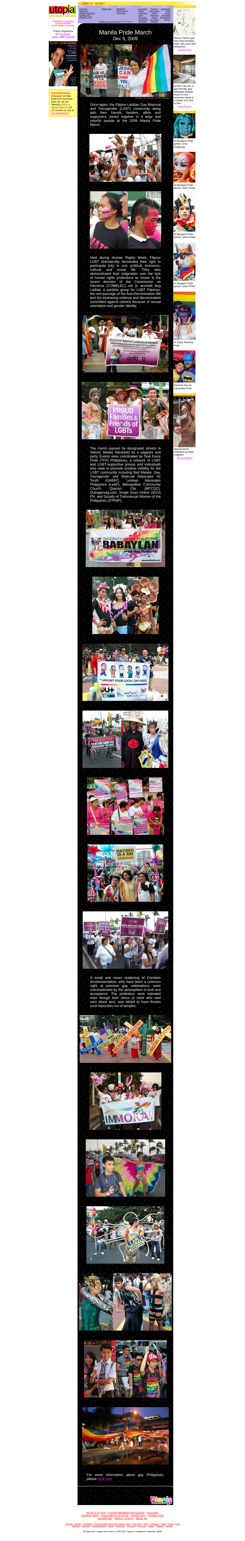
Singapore (143, 19)
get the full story (185, 50)
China (141, 11)
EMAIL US (106, 9)
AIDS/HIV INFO (90, 1515)
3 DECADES (68, 21)
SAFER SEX (85, 15)
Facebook (64, 34)
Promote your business (110, 22)
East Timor (154, 11)
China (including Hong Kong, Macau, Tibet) (112, 1524)
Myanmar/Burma (99, 1526)
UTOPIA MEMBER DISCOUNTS (126, 1512)
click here (105, 1479)
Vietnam (154, 22)
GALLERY (121, 13)
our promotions (59, 113)
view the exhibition (185, 458)
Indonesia (143, 13)
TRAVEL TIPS (85, 17)
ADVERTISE (105, 1518)
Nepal (154, 17)
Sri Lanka (154, 19)
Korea (167, 13)
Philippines (165, 17)
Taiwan (167, 19)
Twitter (55, 36)
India (168, 11)
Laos (140, 15)
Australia (142, 9)
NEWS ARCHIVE (87, 13)
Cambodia (165, 9)
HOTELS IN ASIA (95, 1512)
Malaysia (154, 15)
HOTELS (83, 9)
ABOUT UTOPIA (123, 1518)
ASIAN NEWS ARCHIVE (114, 1515)
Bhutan (154, 9)
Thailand (142, 22)
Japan (154, 13)
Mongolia (166, 15)
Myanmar (142, 17)
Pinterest (70, 36)
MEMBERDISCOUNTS (122, 10)
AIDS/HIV (83, 11)
